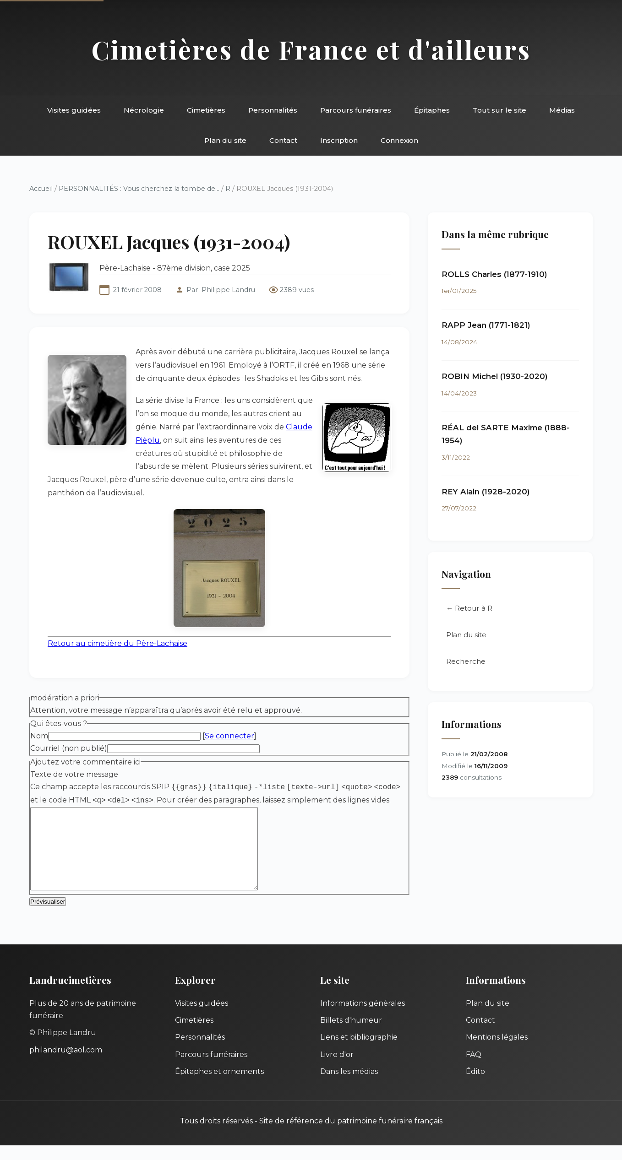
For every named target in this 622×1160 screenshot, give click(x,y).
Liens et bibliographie (359, 1051)
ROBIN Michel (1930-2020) (495, 376)
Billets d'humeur (351, 1034)
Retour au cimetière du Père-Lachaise (117, 643)
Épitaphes (432, 110)
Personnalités (272, 110)
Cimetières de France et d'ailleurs (311, 49)
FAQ (473, 1069)
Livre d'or (337, 1069)
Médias (562, 110)
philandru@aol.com (65, 1064)
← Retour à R (469, 608)
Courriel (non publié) (68, 748)
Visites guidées (74, 110)
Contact (283, 140)
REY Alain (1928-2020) (486, 491)
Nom (39, 736)
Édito (475, 1086)
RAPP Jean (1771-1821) (486, 325)
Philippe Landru (228, 290)
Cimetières (206, 110)
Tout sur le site (499, 110)
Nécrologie (144, 110)
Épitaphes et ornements (219, 1086)
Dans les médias (349, 1086)
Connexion (399, 140)
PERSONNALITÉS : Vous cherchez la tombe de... (139, 188)
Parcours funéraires (355, 110)
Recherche (466, 661)
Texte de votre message (74, 774)
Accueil (41, 188)
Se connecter (229, 736)
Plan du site (225, 140)
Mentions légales (497, 1051)
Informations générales (362, 1018)
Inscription (339, 140)
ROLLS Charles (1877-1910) (494, 274)
